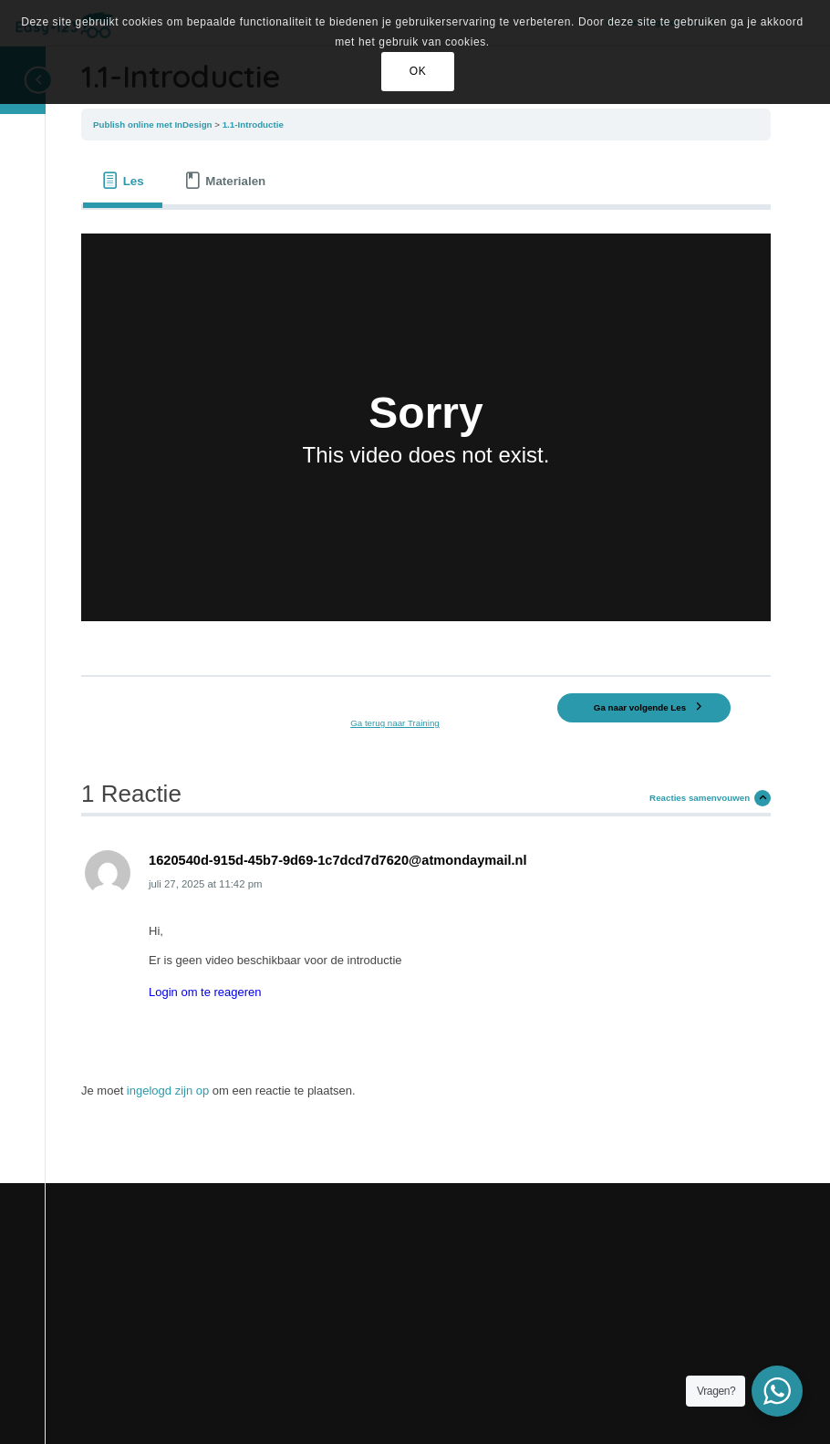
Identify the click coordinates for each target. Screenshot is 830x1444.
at (205, 883)
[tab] (122, 181)
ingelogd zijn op (168, 1090)
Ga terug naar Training (395, 723)
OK (418, 71)
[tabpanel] (426, 436)
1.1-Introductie (253, 124)
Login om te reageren (205, 992)
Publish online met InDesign (153, 124)
